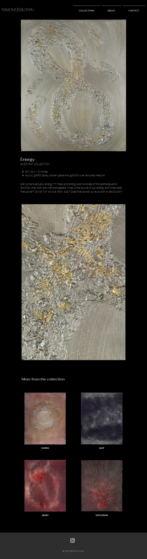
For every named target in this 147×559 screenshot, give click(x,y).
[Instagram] (72, 540)
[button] (86, 9)
